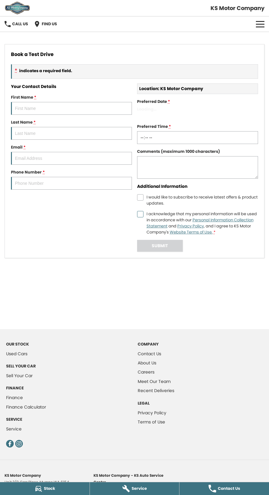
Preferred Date (197, 109)
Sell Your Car (19, 376)
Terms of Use (151, 422)
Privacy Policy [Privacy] (190, 226)
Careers (146, 372)
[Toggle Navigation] (260, 24)
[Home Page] (17, 8)
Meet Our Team (154, 381)
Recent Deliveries (156, 391)
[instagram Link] (19, 444)
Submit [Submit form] (160, 246)
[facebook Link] (10, 444)
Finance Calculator (26, 407)
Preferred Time (197, 134)
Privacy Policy (152, 413)
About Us (147, 363)
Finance (14, 398)
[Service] (134, 488)
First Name (71, 104)
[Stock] (45, 488)
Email (71, 154)
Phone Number (71, 179)
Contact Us (149, 354)
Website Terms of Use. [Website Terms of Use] (191, 232)
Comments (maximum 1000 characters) (197, 164)
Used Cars (16, 354)
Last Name (71, 129)
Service (14, 429)
